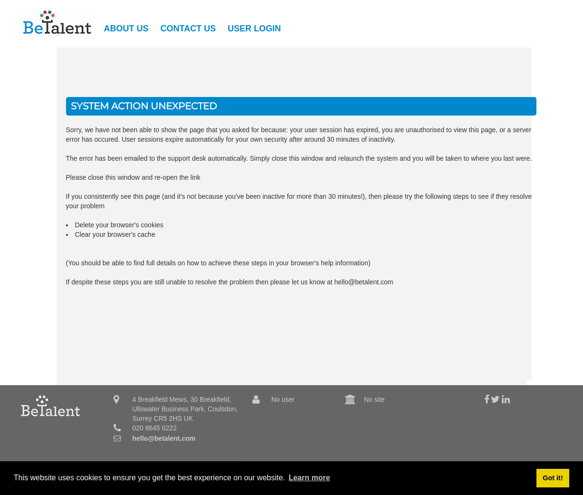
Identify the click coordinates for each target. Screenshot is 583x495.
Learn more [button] (309, 478)
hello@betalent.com (164, 438)
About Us (126, 28)
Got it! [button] (553, 478)
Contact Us (188, 28)
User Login (254, 28)
